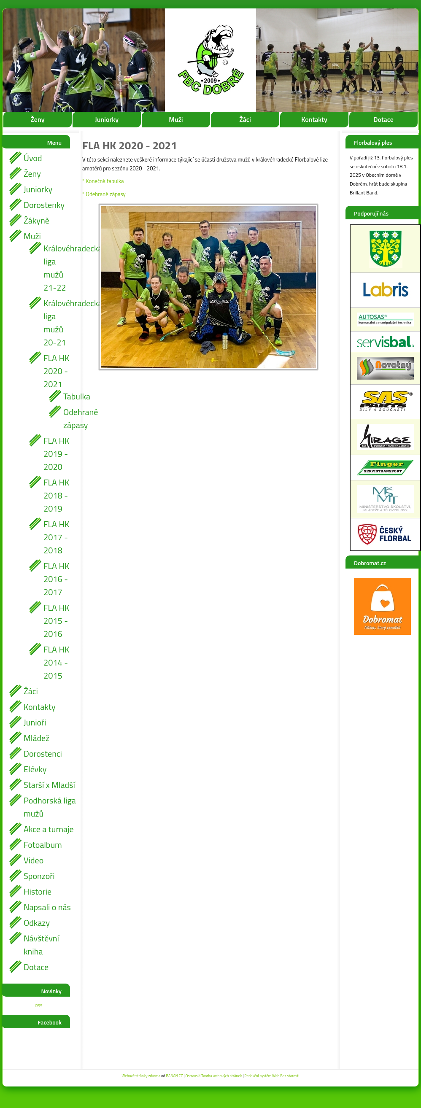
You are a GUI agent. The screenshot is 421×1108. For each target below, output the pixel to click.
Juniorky (107, 119)
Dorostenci (43, 753)
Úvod (33, 157)
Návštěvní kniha (41, 945)
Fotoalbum (43, 844)
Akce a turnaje (49, 829)
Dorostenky (44, 204)
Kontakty (314, 119)
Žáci (245, 119)
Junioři (35, 722)
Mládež (36, 737)
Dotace (383, 119)
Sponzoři (39, 875)
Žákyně (36, 220)
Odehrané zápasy (69, 418)
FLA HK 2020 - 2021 (56, 371)
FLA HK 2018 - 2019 (56, 495)
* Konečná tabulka (103, 181)
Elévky (35, 769)
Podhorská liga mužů (50, 807)
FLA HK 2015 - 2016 (56, 620)
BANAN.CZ (174, 1075)
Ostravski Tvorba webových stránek (213, 1075)
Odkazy (37, 922)
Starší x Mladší (49, 784)
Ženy (37, 119)
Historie (37, 891)
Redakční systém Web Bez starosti (271, 1075)
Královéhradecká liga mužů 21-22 (59, 268)
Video (33, 860)
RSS (38, 1006)
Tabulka (69, 396)
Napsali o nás (47, 907)
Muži (176, 119)
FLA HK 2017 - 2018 (56, 537)
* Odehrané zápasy (104, 194)
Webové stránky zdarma (141, 1075)
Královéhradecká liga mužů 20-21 (59, 323)
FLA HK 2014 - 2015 (56, 662)
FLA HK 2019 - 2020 (56, 453)
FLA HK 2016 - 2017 (56, 578)
